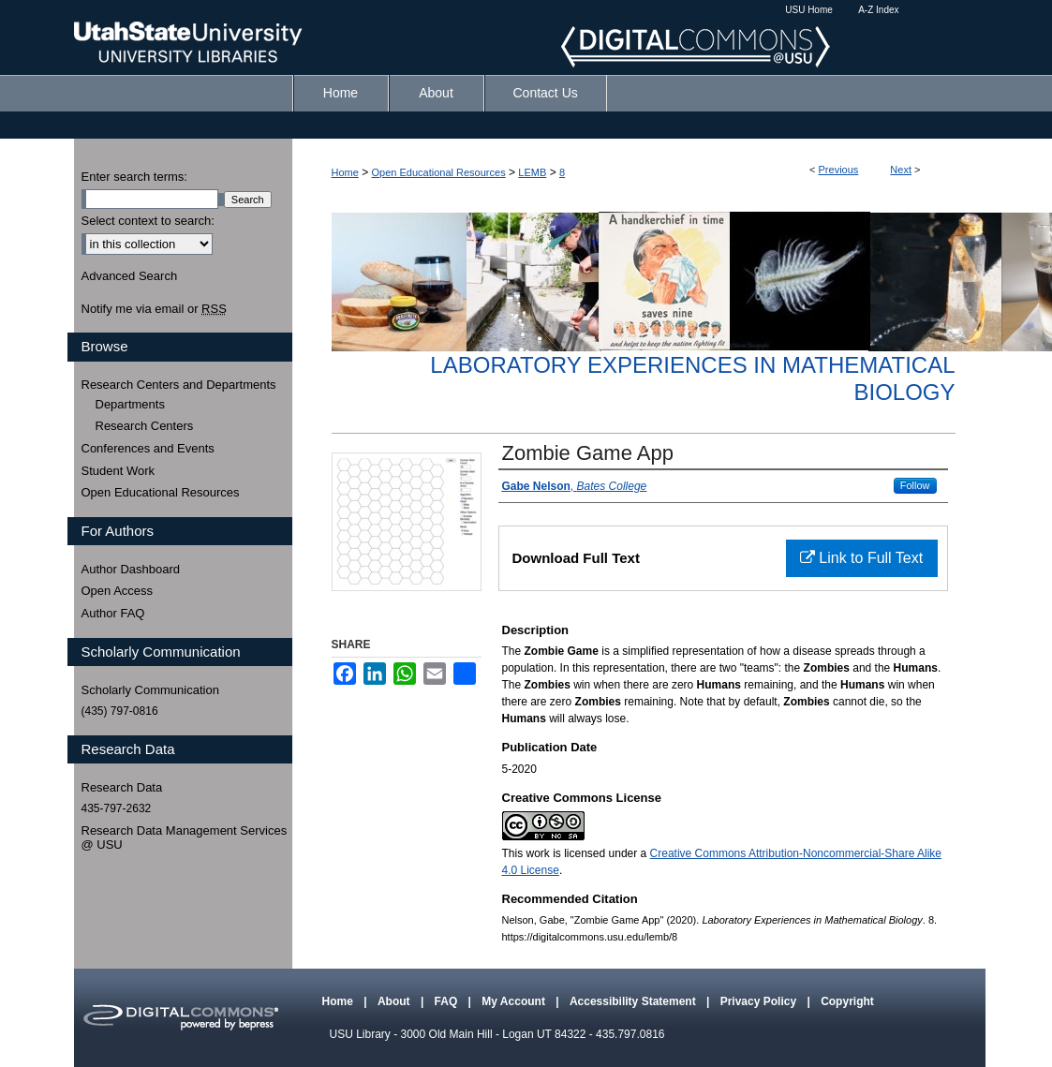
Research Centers (145, 426)
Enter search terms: (134, 177)
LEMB (532, 172)
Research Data (122, 787)
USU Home (809, 10)
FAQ (448, 1001)
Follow (915, 485)
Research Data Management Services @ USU (184, 837)
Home (345, 172)
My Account (515, 1001)
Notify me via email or (154, 309)
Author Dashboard (131, 569)
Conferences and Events (148, 448)
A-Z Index (878, 10)
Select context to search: (148, 221)
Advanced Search (129, 276)
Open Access (117, 591)
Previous (839, 169)
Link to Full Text (861, 558)
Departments (130, 404)
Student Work (118, 471)
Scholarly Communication (150, 690)
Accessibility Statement (634, 1001)
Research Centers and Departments (178, 385)
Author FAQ (113, 613)
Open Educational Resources (439, 172)
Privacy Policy (760, 1001)
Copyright (847, 1001)
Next (900, 169)
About (395, 1001)
